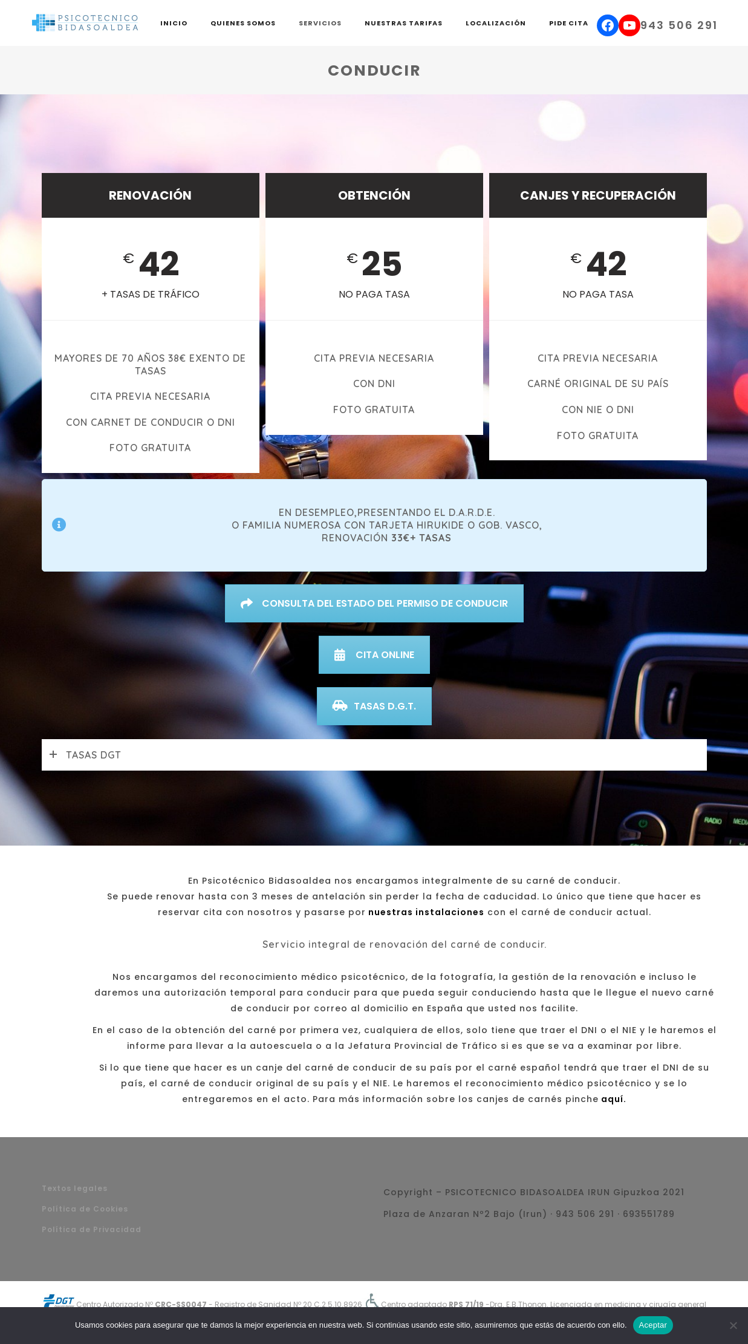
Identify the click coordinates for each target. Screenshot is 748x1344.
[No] (733, 1325)
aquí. (612, 1099)
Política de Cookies (85, 1209)
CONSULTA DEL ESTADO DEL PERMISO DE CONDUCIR (374, 603)
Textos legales (75, 1188)
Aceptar (653, 1324)
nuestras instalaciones (425, 912)
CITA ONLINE (374, 655)
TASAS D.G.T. (374, 706)
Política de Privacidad (91, 1229)
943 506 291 (679, 25)
